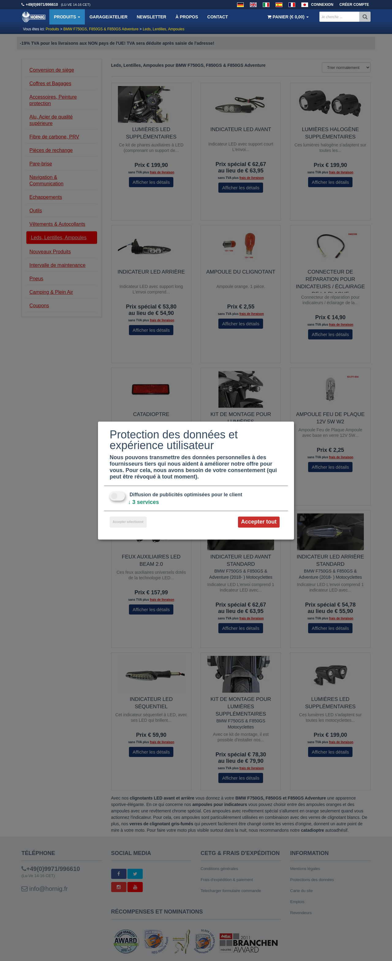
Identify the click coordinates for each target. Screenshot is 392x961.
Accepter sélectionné (128, 522)
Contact (217, 16)
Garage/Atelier (108, 16)
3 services (143, 502)
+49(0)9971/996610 (42, 4)
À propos (186, 16)
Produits (67, 16)
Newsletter (151, 16)
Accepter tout (259, 522)
